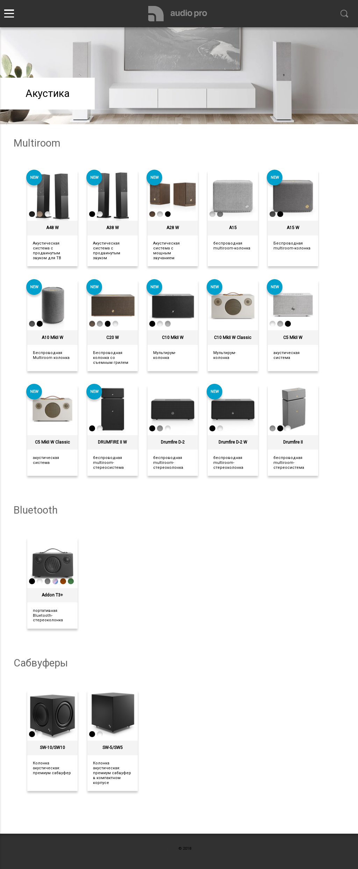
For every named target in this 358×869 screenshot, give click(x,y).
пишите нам (200, 854)
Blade (172, 848)
